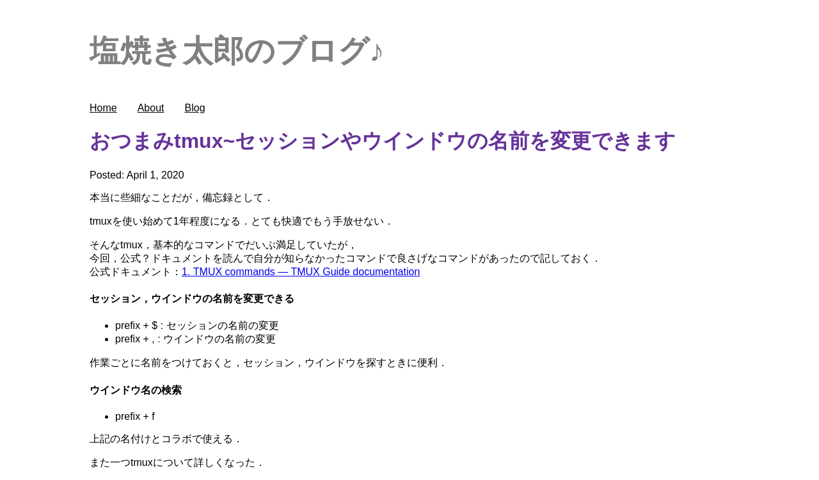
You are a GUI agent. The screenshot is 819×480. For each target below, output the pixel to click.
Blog (195, 107)
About (151, 107)
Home (103, 107)
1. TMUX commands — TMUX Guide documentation (301, 271)
